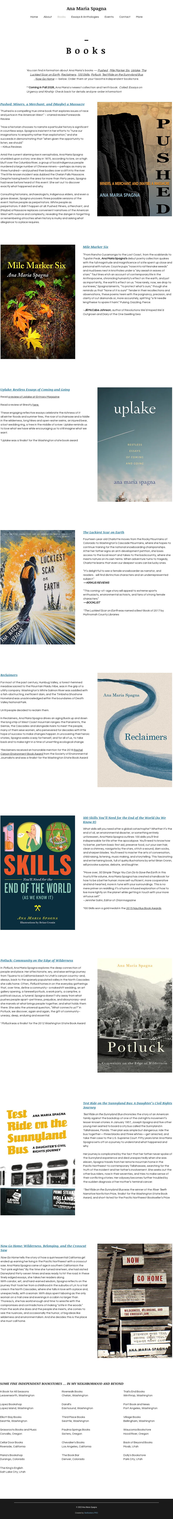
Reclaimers (68, 74)
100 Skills (83, 74)
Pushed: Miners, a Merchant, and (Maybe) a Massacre (42, 104)
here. (35, 404)
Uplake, (136, 70)
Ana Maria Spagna (86, 8)
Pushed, (103, 70)
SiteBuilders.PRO (91, 1513)
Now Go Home (44, 78)
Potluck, (96, 74)
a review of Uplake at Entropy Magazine (33, 396)
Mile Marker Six (119, 70)
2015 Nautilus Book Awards (143, 908)
